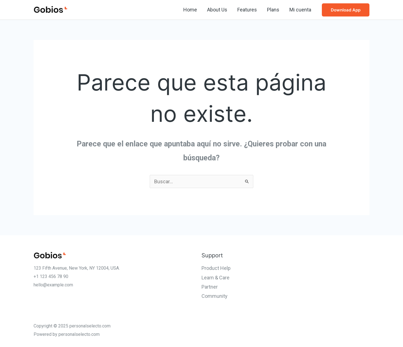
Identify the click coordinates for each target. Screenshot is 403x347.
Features (247, 10)
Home (190, 10)
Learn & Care (215, 278)
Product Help (216, 268)
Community (215, 296)
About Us (217, 10)
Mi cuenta (300, 10)
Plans (273, 10)
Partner (210, 287)
